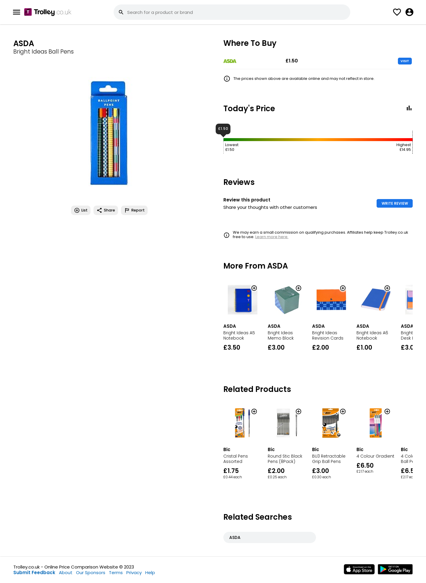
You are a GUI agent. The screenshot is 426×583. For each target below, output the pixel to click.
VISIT (405, 61)
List (81, 210)
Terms (116, 572)
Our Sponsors (90, 572)
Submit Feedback (34, 572)
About (65, 572)
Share (105, 210)
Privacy (134, 572)
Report (134, 210)
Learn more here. (271, 237)
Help (150, 572)
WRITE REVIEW (395, 203)
